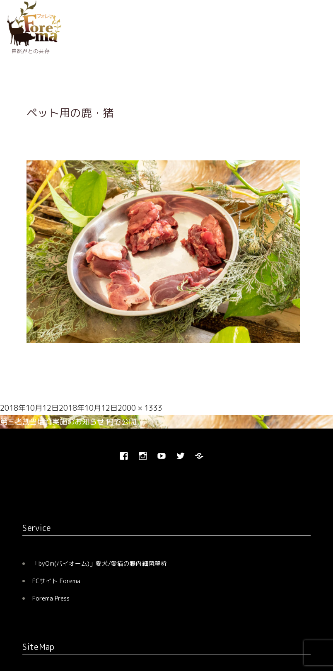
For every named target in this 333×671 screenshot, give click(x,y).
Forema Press (51, 598)
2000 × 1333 (140, 408)
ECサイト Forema (56, 581)
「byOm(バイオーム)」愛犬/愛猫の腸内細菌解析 (99, 563)
